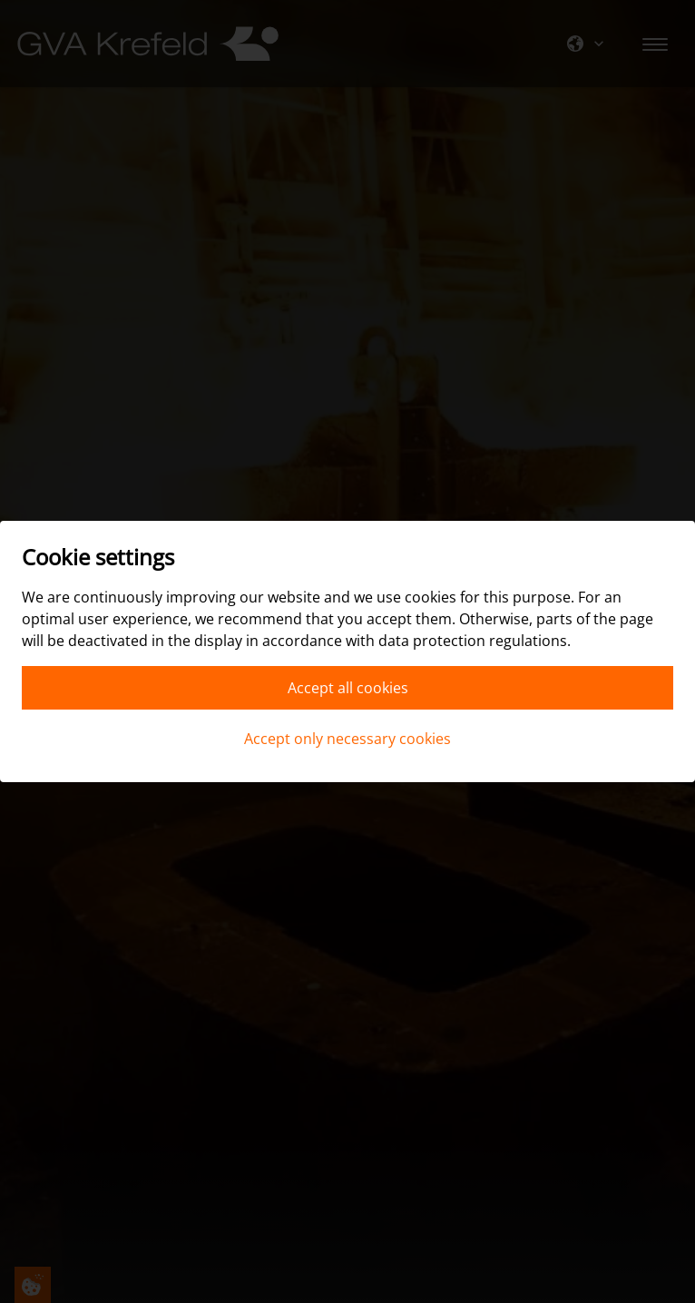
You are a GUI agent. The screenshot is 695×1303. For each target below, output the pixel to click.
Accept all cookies (348, 688)
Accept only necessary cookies (347, 739)
